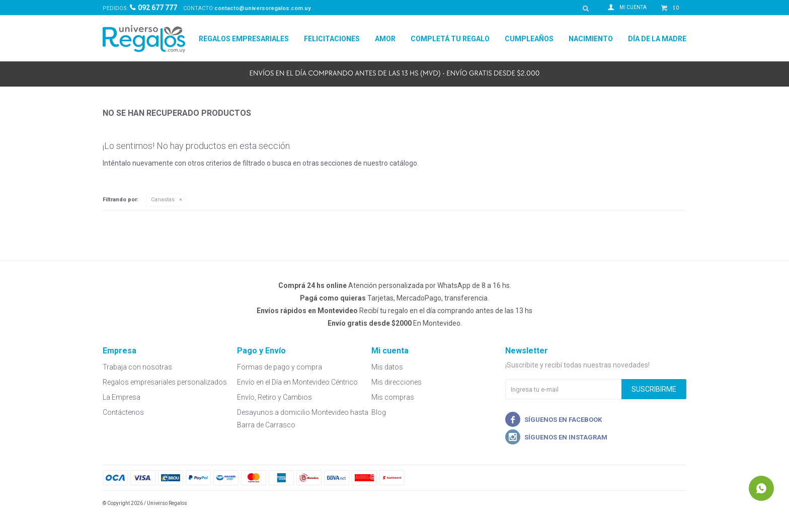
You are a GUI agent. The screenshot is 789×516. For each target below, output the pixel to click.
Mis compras (392, 397)
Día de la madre (657, 39)
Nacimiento (591, 39)
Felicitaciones (332, 39)
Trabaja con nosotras (137, 367)
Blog (378, 412)
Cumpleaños (529, 39)
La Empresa (121, 397)
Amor (385, 39)
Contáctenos (123, 412)
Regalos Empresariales (244, 39)
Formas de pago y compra (279, 367)
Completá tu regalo (450, 39)
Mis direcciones (396, 382)
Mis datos (387, 367)
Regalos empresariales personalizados (165, 382)
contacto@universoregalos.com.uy (262, 8)
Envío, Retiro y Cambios (274, 397)
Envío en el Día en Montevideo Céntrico (297, 382)
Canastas (163, 199)
